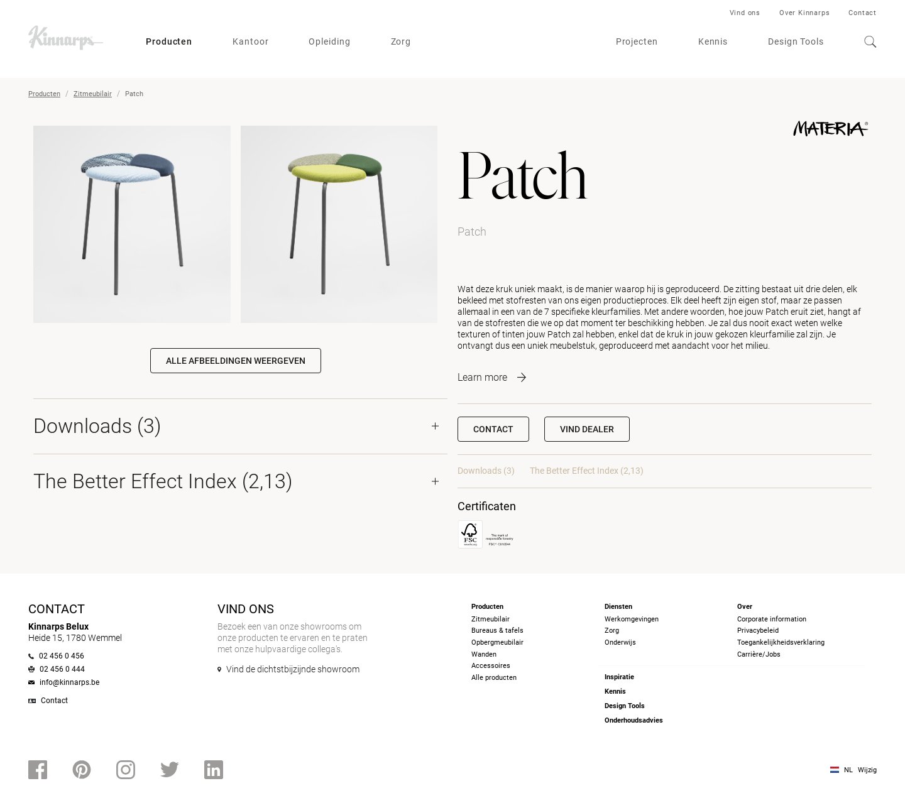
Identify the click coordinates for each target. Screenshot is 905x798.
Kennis (713, 41)
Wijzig (867, 770)
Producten (169, 41)
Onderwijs (620, 642)
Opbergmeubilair (497, 642)
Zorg (401, 41)
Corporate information (771, 619)
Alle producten (494, 678)
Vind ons (745, 13)
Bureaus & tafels (497, 630)
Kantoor (250, 41)
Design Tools (796, 41)
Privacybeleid (758, 630)
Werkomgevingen (632, 619)
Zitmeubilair (93, 94)
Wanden (483, 654)
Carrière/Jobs (759, 654)
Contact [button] (493, 429)
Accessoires (490, 666)
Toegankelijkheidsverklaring (781, 642)
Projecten (637, 41)
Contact (862, 13)
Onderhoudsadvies (634, 720)
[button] (587, 429)
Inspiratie (619, 677)
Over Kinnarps (804, 13)
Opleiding (329, 41)
